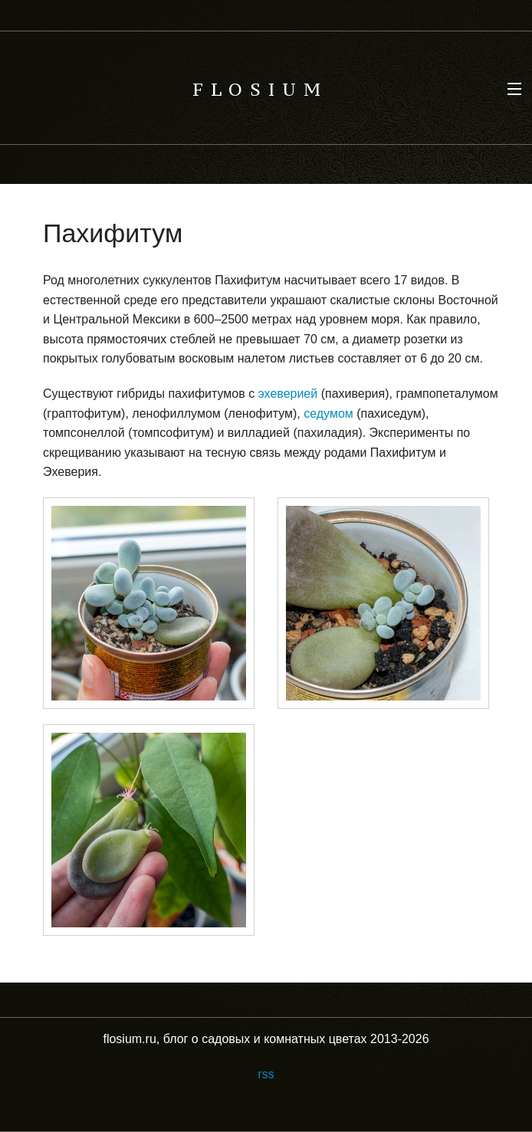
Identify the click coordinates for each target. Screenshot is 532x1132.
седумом (328, 413)
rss (266, 1074)
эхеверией (288, 393)
